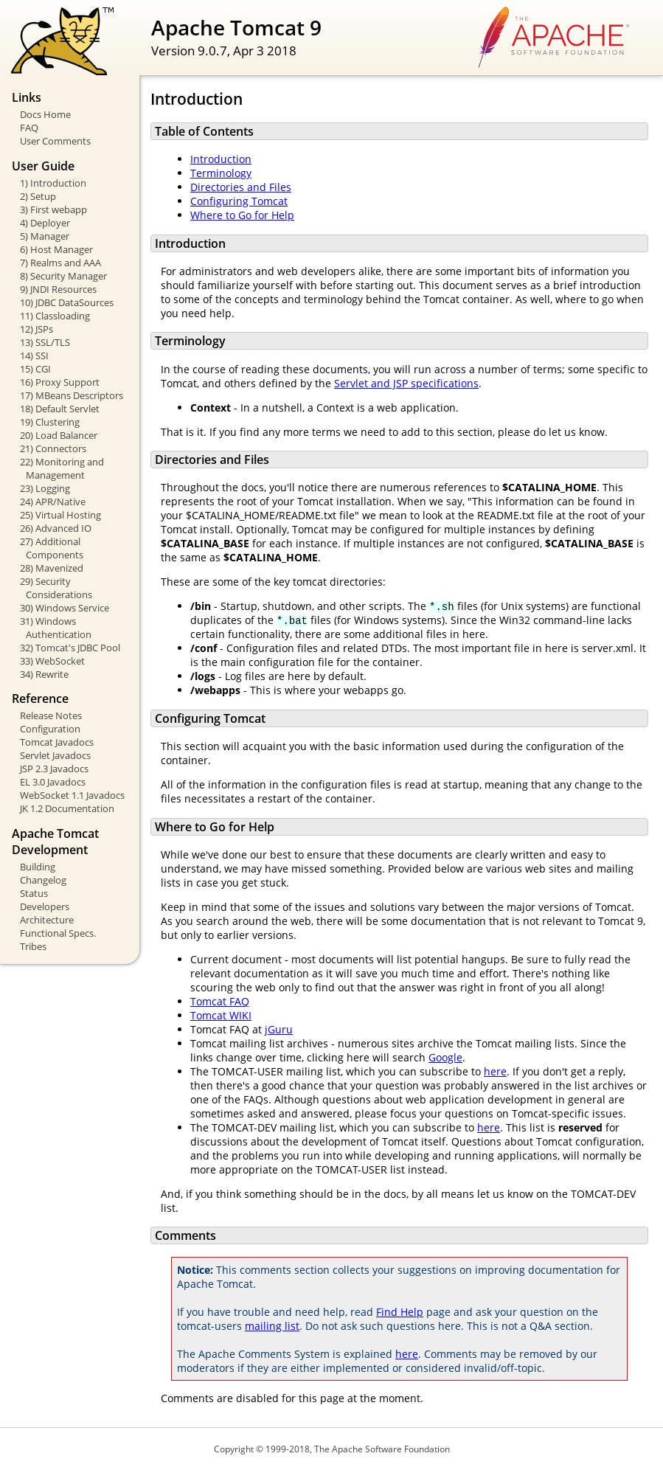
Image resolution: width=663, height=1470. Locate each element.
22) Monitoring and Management (62, 468)
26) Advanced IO (55, 528)
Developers (44, 906)
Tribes (33, 946)
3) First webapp (53, 209)
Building (37, 866)
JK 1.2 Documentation (67, 808)
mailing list (272, 1326)
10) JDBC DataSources (67, 302)
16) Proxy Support (60, 382)
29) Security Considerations (56, 588)
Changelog (43, 880)
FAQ (29, 127)
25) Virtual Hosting (60, 514)
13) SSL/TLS (45, 342)
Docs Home (45, 114)
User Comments (55, 141)
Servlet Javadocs (55, 755)
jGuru (279, 1029)
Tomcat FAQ (219, 1001)
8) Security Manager (63, 275)
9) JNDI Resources (58, 289)
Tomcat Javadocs (57, 742)
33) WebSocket (52, 661)
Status (34, 893)
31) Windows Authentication (55, 627)
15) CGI (35, 368)
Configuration (50, 728)
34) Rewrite (44, 674)
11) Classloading (55, 315)
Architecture (47, 919)
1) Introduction (53, 183)
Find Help (399, 1312)
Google (445, 1057)
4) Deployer (45, 222)
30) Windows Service (64, 607)
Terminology (220, 173)
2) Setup (38, 196)
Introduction (220, 159)
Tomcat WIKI (220, 1015)
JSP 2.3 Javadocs (54, 768)
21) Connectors (53, 448)
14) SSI (34, 355)
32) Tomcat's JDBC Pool (70, 647)
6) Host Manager (56, 249)
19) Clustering (50, 422)
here (495, 1071)
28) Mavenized (51, 568)
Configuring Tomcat (239, 201)
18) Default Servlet (60, 408)
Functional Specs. (58, 933)
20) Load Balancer (58, 435)
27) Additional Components (51, 548)
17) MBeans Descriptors (71, 395)
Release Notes (51, 715)
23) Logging (45, 488)
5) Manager (44, 236)
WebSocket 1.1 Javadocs (72, 795)
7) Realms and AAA (60, 262)
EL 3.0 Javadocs (53, 781)
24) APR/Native (53, 501)
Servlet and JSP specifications (406, 383)
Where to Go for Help (242, 215)
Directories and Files (240, 187)
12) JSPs (36, 329)
